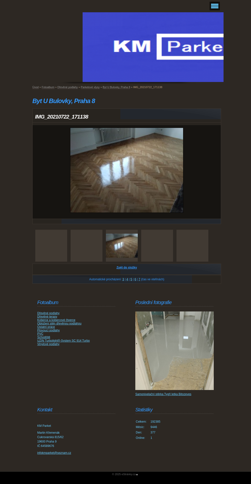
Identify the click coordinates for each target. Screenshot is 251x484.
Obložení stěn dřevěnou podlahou (59, 323)
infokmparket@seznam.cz (54, 453)
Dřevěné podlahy (67, 87)
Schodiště (43, 337)
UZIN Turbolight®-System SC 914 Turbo (63, 340)
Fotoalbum (48, 87)
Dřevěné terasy (47, 316)
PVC (40, 334)
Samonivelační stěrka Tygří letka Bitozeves (163, 394)
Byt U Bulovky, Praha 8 (116, 87)
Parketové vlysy (90, 87)
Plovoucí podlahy (48, 330)
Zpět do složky (126, 267)
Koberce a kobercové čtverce (56, 320)
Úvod (35, 87)
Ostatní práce (46, 327)
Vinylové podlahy (48, 344)
